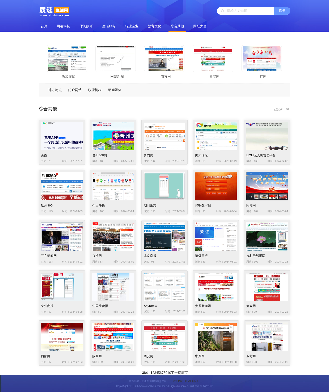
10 (169, 373)
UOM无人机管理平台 (261, 155)
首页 (44, 26)
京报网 (97, 255)
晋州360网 (99, 155)
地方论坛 (55, 90)
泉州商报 (47, 306)
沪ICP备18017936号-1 (185, 381)
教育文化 (154, 26)
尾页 (184, 373)
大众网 (251, 306)
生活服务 (109, 26)
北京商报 (150, 255)
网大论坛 (201, 155)
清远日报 (201, 255)
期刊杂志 (150, 205)
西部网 (45, 356)
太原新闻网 (203, 306)
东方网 (251, 356)
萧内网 (148, 155)
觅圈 (44, 155)
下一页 (176, 373)
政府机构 (95, 90)
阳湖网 (251, 205)
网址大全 (200, 26)
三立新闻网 (49, 255)
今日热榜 (98, 205)
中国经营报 (100, 306)
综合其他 (177, 26)
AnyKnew (150, 306)
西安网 (148, 356)
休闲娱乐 (86, 26)
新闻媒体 (114, 90)
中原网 (200, 356)
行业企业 (131, 26)
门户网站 (75, 90)
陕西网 (97, 356)
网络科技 (63, 26)
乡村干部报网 (255, 255)
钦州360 (46, 205)
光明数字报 (203, 205)
